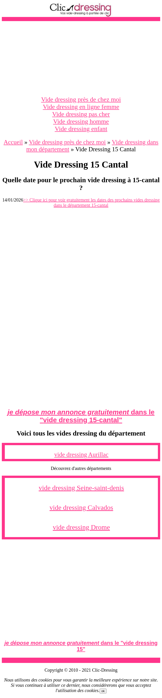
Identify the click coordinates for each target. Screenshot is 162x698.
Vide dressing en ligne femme (81, 106)
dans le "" (81, 416)
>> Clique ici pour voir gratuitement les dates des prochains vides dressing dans (91, 202)
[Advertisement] (81, 58)
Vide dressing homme (81, 121)
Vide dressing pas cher (81, 114)
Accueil (13, 142)
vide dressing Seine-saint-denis (81, 487)
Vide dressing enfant (81, 128)
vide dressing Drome (81, 527)
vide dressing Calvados (81, 507)
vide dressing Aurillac (81, 454)
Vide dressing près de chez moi (81, 99)
